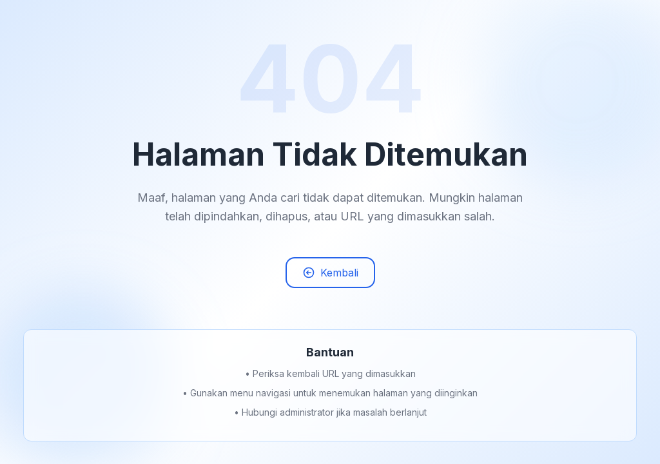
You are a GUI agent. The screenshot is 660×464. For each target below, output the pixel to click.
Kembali (330, 274)
